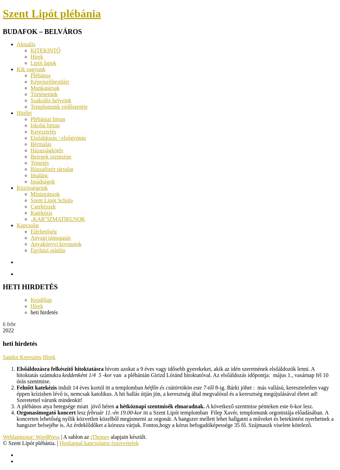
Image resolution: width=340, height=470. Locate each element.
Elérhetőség (44, 231)
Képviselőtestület (50, 82)
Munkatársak (45, 88)
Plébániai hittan (48, 119)
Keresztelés (43, 132)
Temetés (40, 163)
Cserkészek (43, 207)
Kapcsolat (28, 225)
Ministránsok (45, 194)
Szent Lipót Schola (52, 200)
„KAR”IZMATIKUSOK (58, 219)
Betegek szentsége (51, 157)
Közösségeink (32, 188)
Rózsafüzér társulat (52, 169)
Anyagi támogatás (51, 238)
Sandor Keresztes (22, 357)
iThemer (100, 437)
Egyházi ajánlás (48, 250)
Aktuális (26, 44)
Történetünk (44, 94)
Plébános (41, 75)
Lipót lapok (43, 63)
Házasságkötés (47, 150)
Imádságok (43, 182)
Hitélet (24, 113)
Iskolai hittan (45, 125)
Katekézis (41, 213)
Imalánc (40, 175)
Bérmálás (41, 144)
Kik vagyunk (31, 69)
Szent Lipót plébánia (52, 13)
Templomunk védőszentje (59, 107)
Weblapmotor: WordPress (31, 437)
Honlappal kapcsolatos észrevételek (99, 443)
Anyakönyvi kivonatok (56, 244)
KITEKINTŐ (45, 50)
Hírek (37, 57)
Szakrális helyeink (51, 100)
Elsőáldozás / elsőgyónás (58, 138)
